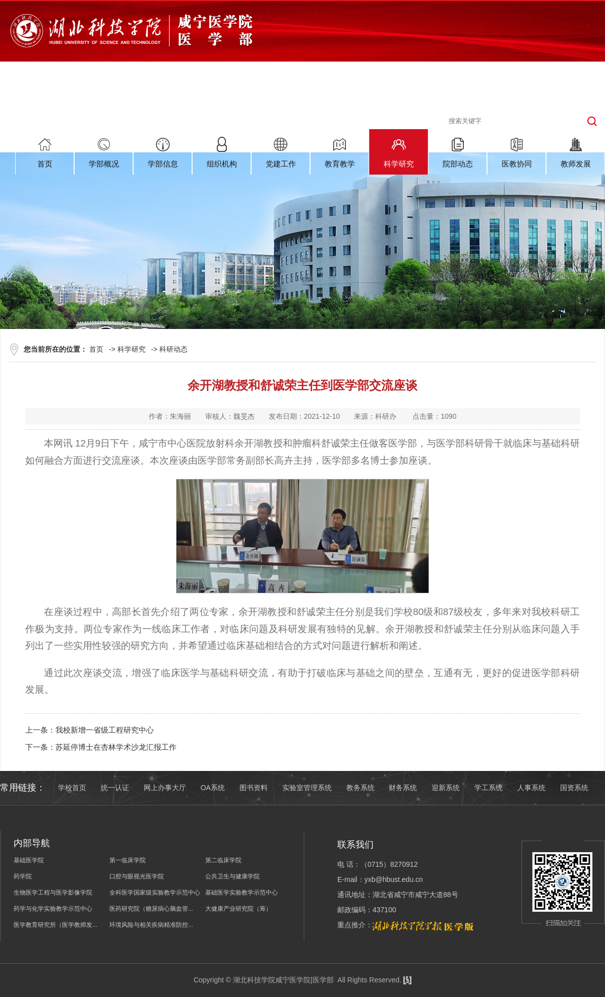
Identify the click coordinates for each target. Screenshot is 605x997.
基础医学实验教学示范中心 (241, 892)
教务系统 (360, 788)
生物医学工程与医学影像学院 (53, 892)
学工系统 (488, 788)
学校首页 (72, 788)
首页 (96, 349)
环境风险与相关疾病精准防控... (151, 924)
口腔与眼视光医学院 (136, 876)
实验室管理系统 (307, 788)
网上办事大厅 (165, 788)
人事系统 (531, 788)
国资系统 (574, 788)
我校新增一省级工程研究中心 (104, 730)
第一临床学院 (127, 860)
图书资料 (253, 788)
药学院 (23, 876)
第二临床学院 (223, 860)
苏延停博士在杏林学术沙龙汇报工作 (115, 747)
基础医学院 (29, 860)
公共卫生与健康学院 (232, 876)
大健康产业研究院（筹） (238, 908)
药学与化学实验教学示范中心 (53, 908)
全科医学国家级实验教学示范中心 (154, 892)
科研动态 (173, 349)
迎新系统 (446, 788)
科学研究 (131, 349)
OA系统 (213, 788)
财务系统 (403, 788)
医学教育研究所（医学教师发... (55, 924)
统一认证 (115, 788)
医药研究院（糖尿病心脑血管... (151, 908)
